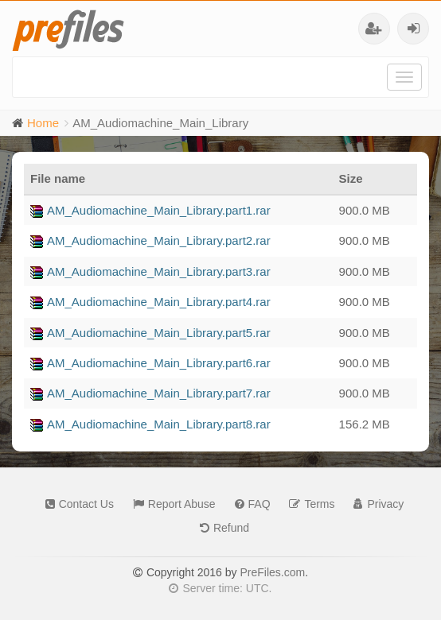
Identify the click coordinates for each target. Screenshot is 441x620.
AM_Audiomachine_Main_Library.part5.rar (150, 332)
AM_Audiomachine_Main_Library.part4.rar (150, 301)
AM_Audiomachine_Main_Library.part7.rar (150, 393)
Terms (307, 504)
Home (43, 123)
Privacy (374, 504)
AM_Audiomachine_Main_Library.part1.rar (150, 210)
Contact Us (75, 504)
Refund (220, 527)
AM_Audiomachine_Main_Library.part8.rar (150, 424)
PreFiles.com (272, 572)
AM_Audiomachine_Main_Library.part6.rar (150, 363)
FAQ (249, 504)
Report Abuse (170, 504)
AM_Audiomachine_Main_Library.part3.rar (150, 271)
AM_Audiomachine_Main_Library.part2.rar (150, 240)
